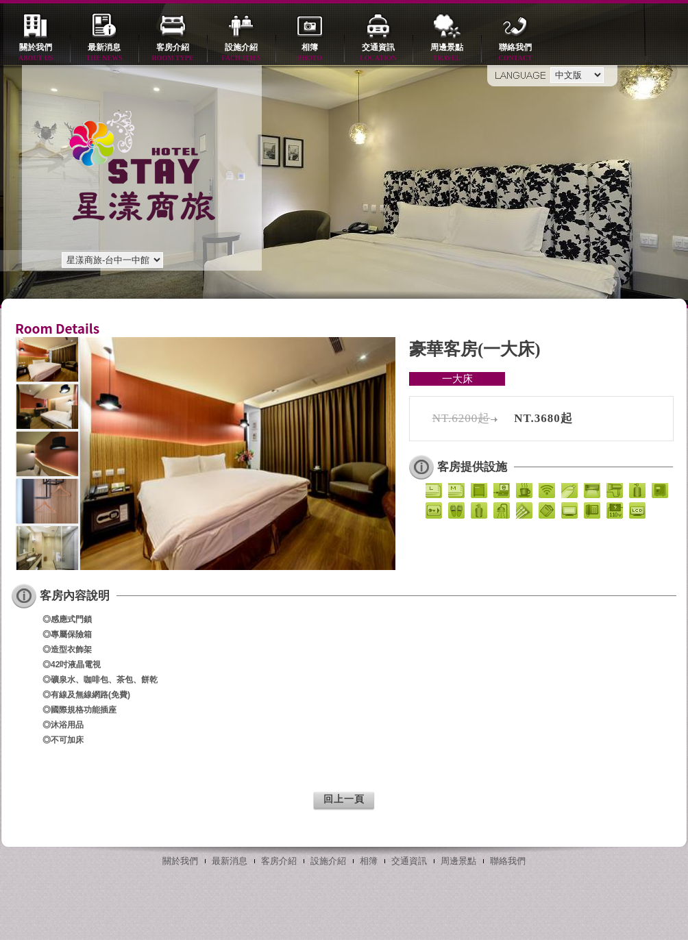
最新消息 (104, 53)
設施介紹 (241, 53)
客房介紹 (172, 53)
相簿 (309, 53)
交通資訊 (378, 53)
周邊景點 (447, 53)
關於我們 (35, 53)
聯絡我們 (515, 53)
